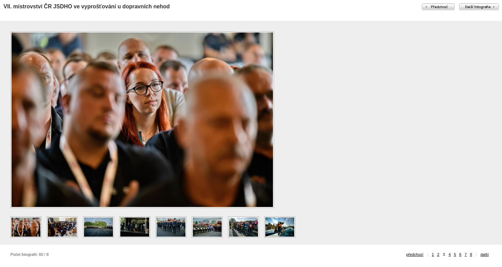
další (484, 254)
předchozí (414, 254)
